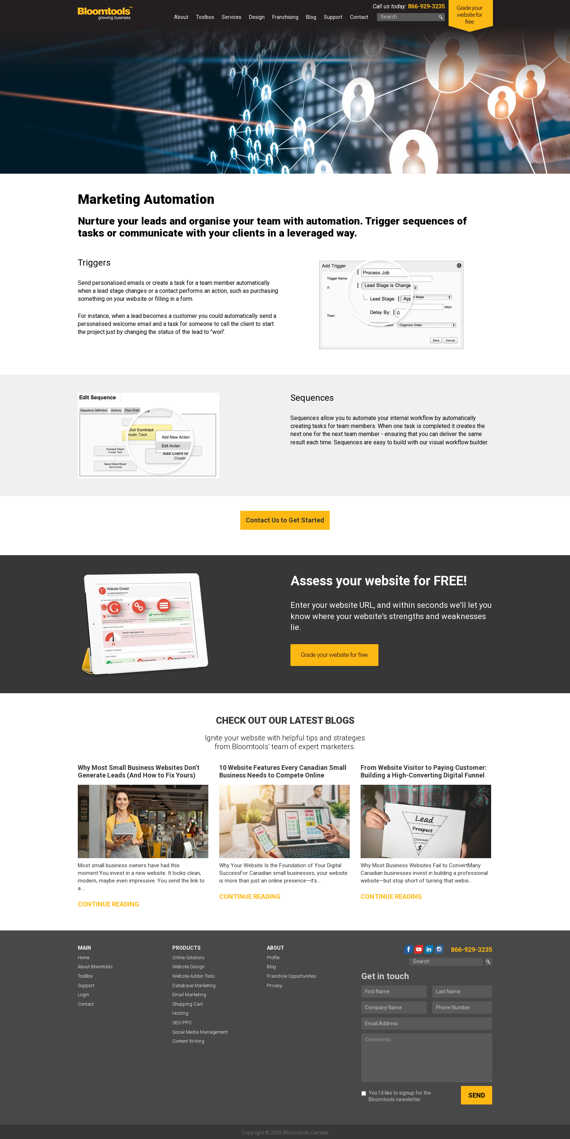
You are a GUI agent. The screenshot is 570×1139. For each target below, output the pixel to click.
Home (163, 18)
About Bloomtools (95, 966)
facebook (408, 949)
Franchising (285, 17)
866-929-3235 (425, 6)
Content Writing (188, 1041)
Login (83, 994)
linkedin (429, 949)
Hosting (180, 1013)
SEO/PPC (182, 1022)
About (181, 17)
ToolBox (85, 976)
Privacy (274, 985)
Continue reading (108, 904)
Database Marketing (194, 985)
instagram (439, 949)
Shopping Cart (187, 1004)
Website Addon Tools (193, 976)
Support (333, 17)
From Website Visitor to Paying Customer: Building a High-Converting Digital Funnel (424, 771)
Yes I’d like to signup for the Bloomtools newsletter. (396, 1096)
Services (231, 17)
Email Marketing (189, 994)
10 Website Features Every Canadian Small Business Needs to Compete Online (282, 771)
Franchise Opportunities (291, 976)
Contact (359, 17)
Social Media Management (200, 1032)
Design (257, 17)
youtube (418, 949)
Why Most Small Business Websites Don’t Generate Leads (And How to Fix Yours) (139, 771)
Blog (311, 17)
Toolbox (205, 17)
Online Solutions (188, 957)
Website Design (188, 966)
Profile (273, 957)
